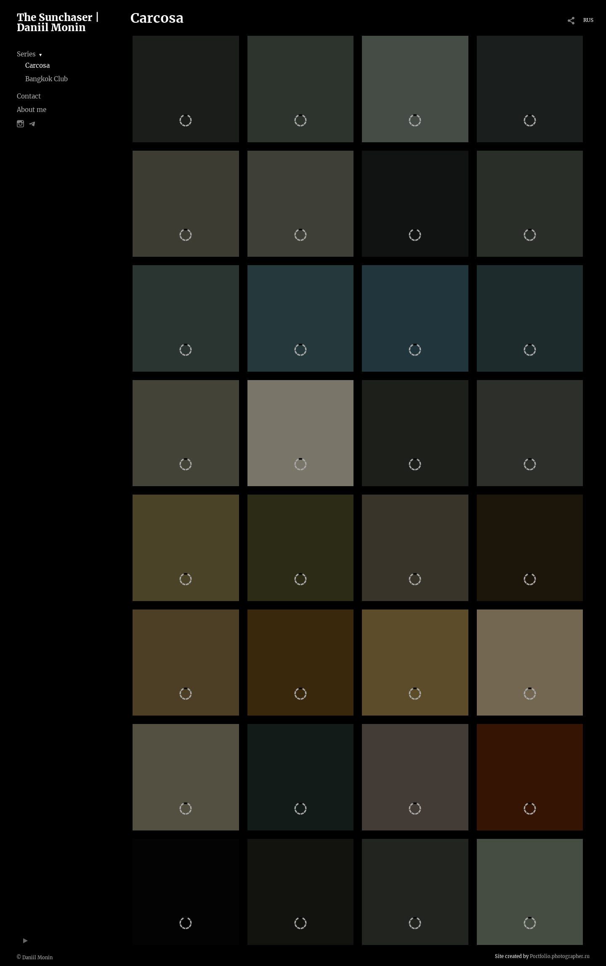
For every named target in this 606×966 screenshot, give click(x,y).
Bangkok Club (46, 79)
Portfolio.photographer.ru (560, 956)
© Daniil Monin (34, 958)
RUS (588, 20)
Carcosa (37, 65)
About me (31, 110)
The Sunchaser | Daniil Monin (58, 22)
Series (26, 54)
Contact (29, 96)
